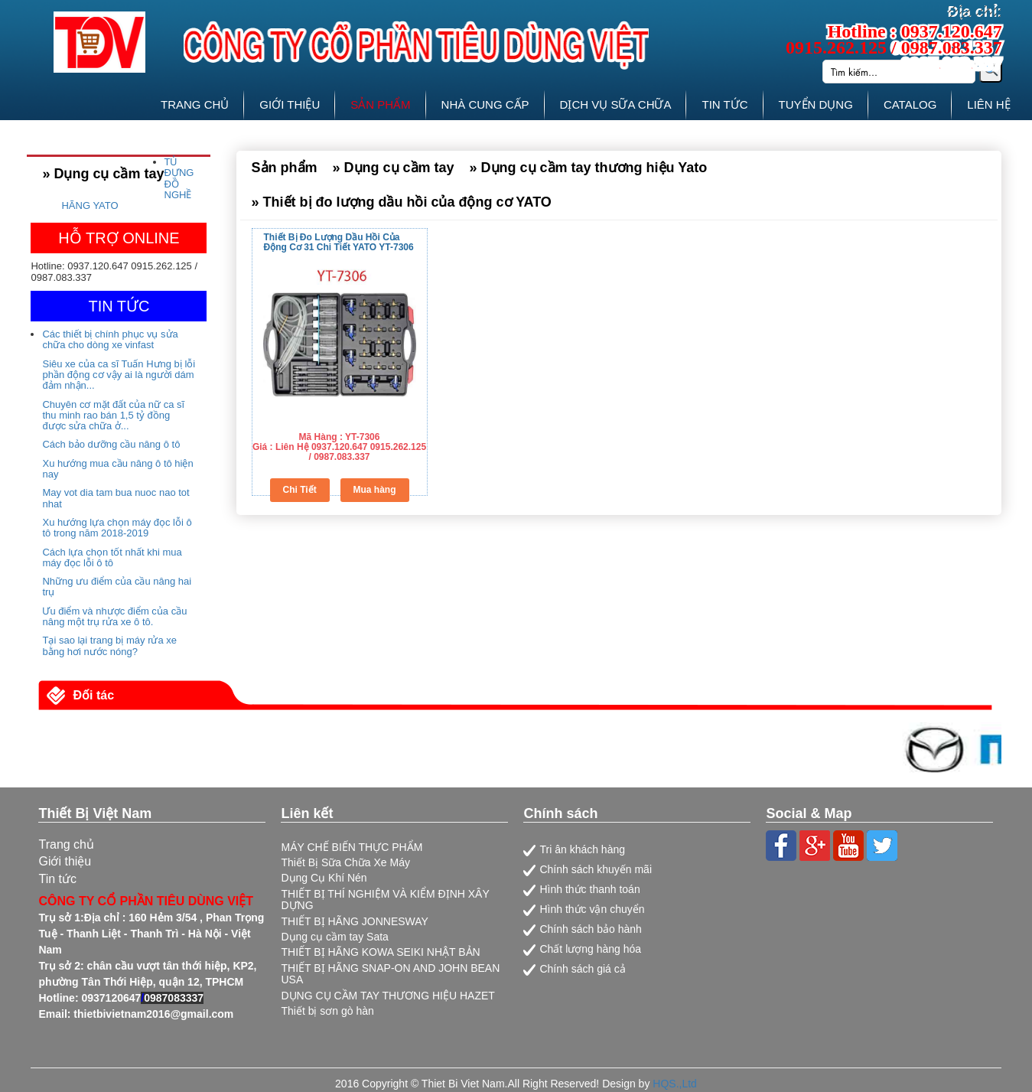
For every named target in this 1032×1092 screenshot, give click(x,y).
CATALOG (910, 104)
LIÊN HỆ (988, 104)
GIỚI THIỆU (289, 104)
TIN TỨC (724, 104)
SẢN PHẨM (380, 104)
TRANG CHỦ (195, 104)
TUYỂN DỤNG (816, 104)
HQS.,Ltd (675, 1083)
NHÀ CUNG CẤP (485, 104)
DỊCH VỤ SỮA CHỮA (616, 104)
